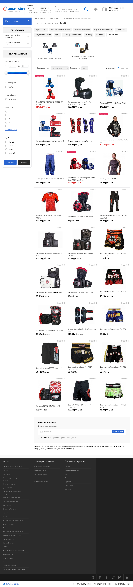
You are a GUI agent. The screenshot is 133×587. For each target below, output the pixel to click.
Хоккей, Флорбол (8, 543)
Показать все (113, 35)
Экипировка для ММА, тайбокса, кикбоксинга (12, 44)
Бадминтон (6, 513)
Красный (12, 153)
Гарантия (68, 482)
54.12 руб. (50, 373)
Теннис (5, 516)
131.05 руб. (82, 146)
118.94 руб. (82, 335)
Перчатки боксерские (82, 30)
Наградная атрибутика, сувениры (13, 550)
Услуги (67, 474)
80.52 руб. (50, 297)
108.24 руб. (50, 259)
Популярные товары (40, 474)
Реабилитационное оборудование (14, 569)
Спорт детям (7, 505)
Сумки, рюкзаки (8, 558)
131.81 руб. (50, 146)
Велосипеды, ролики (9, 565)
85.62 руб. (50, 335)
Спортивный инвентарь (10, 501)
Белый (11, 146)
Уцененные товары (40, 470)
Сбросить (24, 162)
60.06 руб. (114, 335)
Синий (11, 149)
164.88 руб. (50, 184)
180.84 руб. (82, 108)
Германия (12, 99)
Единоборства (7, 488)
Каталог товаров (17, 21)
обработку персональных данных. (64, 438)
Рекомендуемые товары (42, 466)
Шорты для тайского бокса (60, 30)
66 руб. (114, 259)
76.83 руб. (114, 411)
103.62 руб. (114, 146)
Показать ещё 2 (11, 130)
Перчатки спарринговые (103, 30)
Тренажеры (6, 474)
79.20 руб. (82, 184)
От (6, 66)
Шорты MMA (121, 30)
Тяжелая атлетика (9, 484)
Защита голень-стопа (43, 35)
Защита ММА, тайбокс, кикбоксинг (12, 36)
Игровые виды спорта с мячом (13, 520)
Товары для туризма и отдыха (12, 535)
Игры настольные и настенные (13, 531)
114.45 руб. (50, 108)
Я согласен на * (59, 438)
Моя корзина (116, 8)
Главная (67, 466)
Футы (57, 35)
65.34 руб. (82, 259)
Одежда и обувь (8, 554)
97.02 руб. (114, 184)
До (19, 66)
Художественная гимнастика (12, 562)
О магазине (69, 485)
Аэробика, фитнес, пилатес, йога (13, 466)
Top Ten (11, 87)
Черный (11, 142)
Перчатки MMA (41, 30)
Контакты (68, 489)
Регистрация (125, 2)
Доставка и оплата (71, 478)
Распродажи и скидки (41, 482)
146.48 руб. (114, 108)
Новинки (37, 478)
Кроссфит (6, 470)
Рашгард (88, 35)
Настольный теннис (9, 509)
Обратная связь (11, 584)
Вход (116, 2)
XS (9, 111)
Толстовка (99, 35)
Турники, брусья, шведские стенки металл (14, 479)
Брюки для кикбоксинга (72, 35)
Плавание (6, 528)
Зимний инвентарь (9, 539)
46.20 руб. (114, 297)
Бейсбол (5, 547)
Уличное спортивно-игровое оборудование (12, 493)
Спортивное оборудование (11, 498)
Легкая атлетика (8, 524)
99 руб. (82, 222)
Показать (10, 162)
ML (10, 122)
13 (28, 36)
